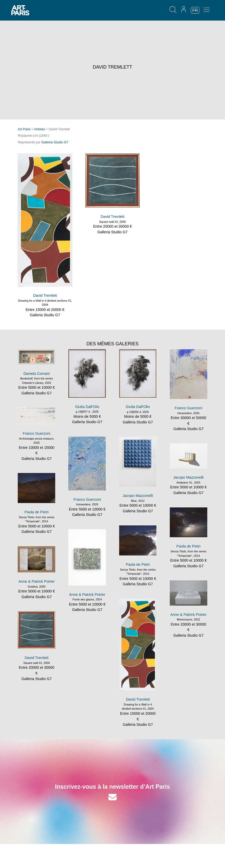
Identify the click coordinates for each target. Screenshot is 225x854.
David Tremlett (45, 295)
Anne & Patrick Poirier (87, 594)
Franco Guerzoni (188, 408)
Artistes (39, 129)
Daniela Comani (36, 374)
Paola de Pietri (37, 512)
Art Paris (24, 129)
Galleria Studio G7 (54, 142)
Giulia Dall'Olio (87, 407)
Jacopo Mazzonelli (138, 496)
